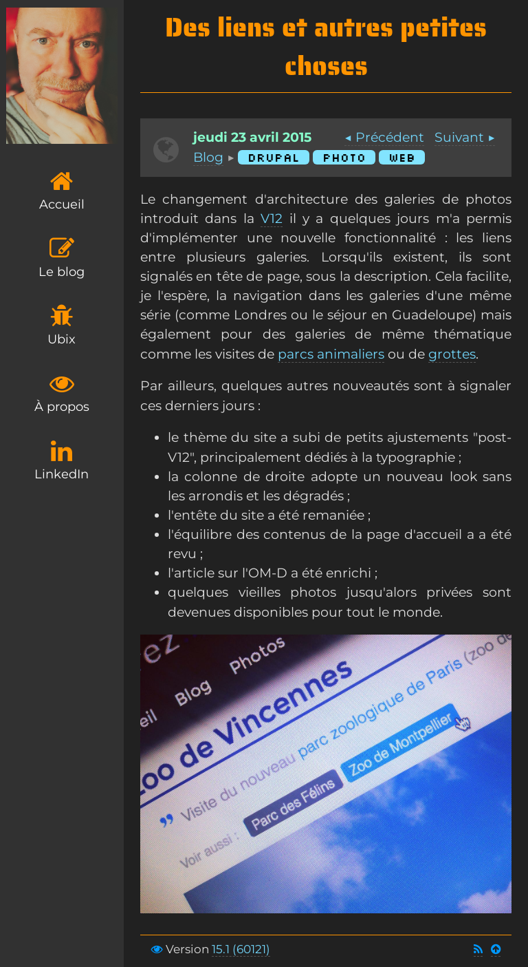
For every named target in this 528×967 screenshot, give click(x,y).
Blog (208, 157)
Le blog (61, 257)
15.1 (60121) (241, 949)
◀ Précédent (384, 137)
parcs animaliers (331, 354)
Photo (344, 157)
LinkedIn (61, 460)
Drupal (274, 157)
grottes (452, 354)
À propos (61, 392)
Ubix (61, 325)
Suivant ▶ (464, 137)
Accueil (62, 190)
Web (401, 157)
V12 (272, 218)
